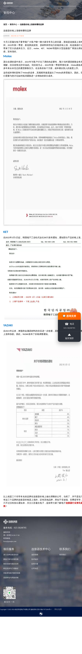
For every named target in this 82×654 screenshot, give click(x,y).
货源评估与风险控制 (10, 577)
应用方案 (34, 564)
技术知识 (34, 559)
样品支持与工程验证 (10, 568)
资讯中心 (13, 24)
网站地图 (58, 609)
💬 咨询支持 (69, 316)
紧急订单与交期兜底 (10, 559)
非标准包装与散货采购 (11, 573)
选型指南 (34, 555)
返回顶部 (69, 336)
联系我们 (62, 555)
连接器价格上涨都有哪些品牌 (32, 24)
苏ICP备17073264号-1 (44, 609)
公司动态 (34, 568)
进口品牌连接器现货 (10, 555)
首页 (5, 24)
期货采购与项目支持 (10, 564)
